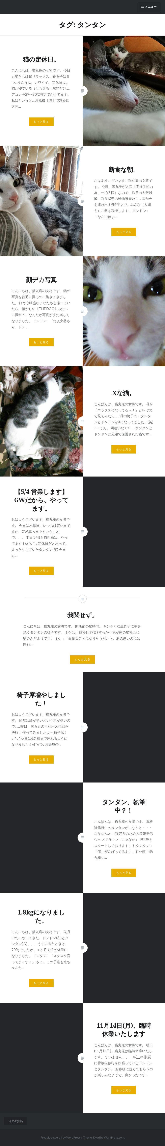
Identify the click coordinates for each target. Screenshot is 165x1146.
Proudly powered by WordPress (60, 1137)
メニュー (150, 7)
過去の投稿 (16, 1121)
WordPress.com (114, 1137)
